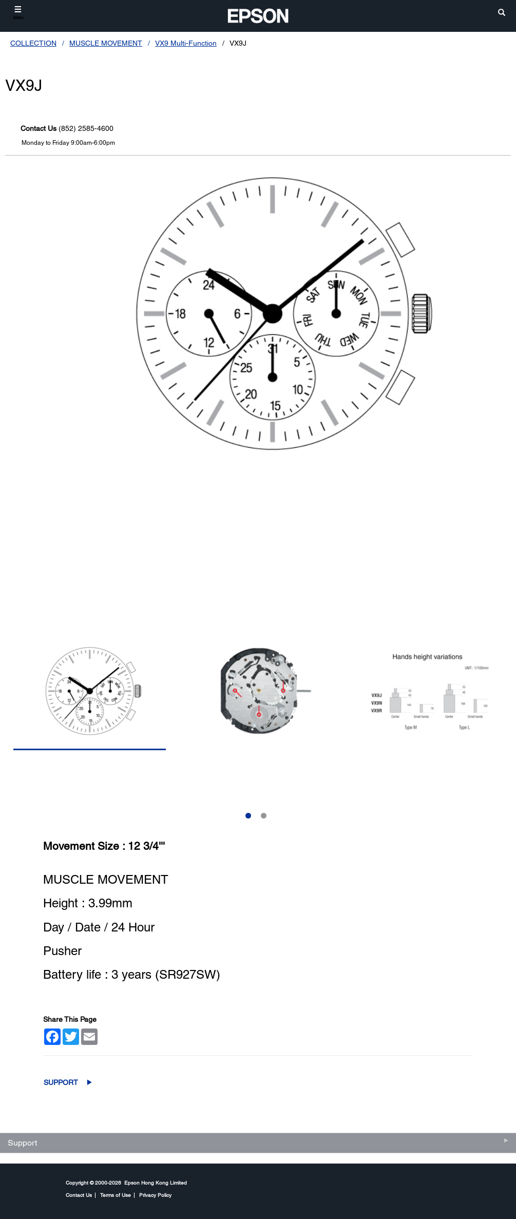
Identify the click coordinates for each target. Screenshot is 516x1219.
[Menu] (18, 12)
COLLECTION (33, 43)
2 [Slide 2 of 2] (263, 815)
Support (61, 1082)
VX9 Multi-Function (186, 43)
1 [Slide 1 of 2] (248, 815)
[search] (501, 13)
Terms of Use (115, 1195)
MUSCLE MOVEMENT (105, 43)
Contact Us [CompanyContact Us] (79, 1195)
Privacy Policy (155, 1195)
